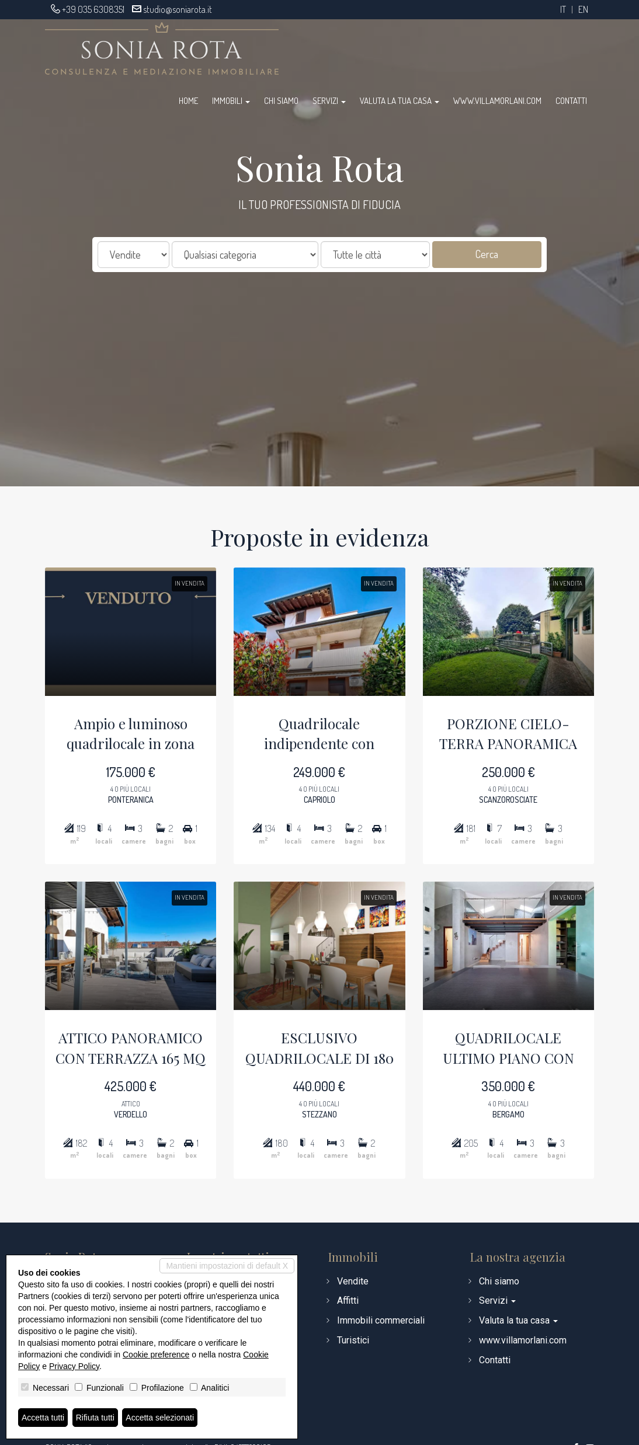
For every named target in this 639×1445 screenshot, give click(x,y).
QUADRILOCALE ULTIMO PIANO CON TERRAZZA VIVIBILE (543, 1085)
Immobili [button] (231, 100)
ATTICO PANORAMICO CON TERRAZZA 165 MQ (95, 1084)
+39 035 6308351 (93, 9)
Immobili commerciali (381, 1320)
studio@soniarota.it (177, 9)
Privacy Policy (74, 1366)
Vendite (353, 1281)
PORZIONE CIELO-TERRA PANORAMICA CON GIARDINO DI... (543, 712)
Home (188, 100)
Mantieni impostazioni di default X (227, 1265)
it (563, 9)
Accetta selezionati (160, 1417)
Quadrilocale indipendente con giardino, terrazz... (319, 712)
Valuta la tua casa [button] (399, 100)
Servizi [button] (329, 100)
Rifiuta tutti (95, 1417)
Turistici (353, 1340)
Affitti (348, 1300)
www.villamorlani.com (497, 100)
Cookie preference (156, 1354)
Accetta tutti (43, 1417)
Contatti (571, 100)
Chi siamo (281, 100)
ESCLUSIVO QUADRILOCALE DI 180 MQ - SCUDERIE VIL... (319, 1085)
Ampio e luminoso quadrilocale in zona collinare (96, 712)
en (583, 9)
